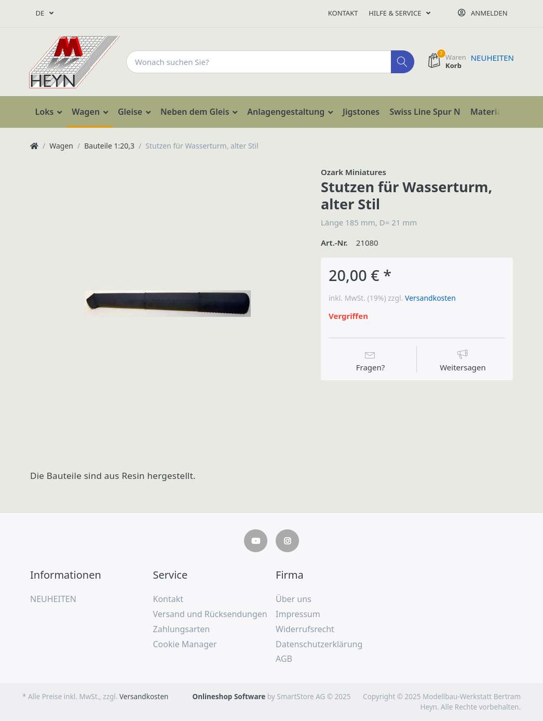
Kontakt (343, 13)
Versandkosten (430, 298)
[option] (167, 303)
